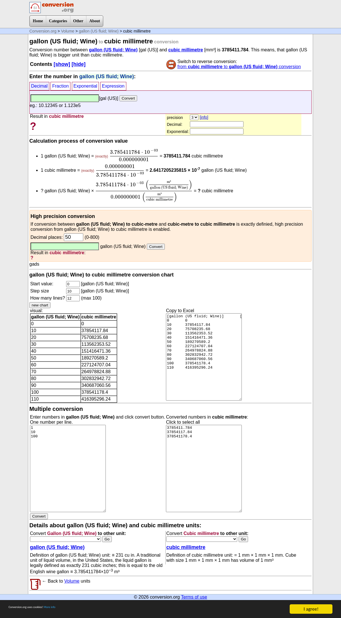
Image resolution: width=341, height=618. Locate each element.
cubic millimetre (185, 49)
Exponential (86, 86)
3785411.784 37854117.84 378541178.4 (204, 468)
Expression (113, 86)
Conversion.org (42, 31)
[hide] (79, 64)
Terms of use (194, 597)
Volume (67, 31)
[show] (62, 64)
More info (76, 610)
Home (38, 21)
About (94, 21)
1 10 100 (68, 468)
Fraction (60, 86)
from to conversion (239, 66)
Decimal (39, 86)
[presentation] (134, 155)
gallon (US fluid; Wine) (99, 31)
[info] (204, 117)
